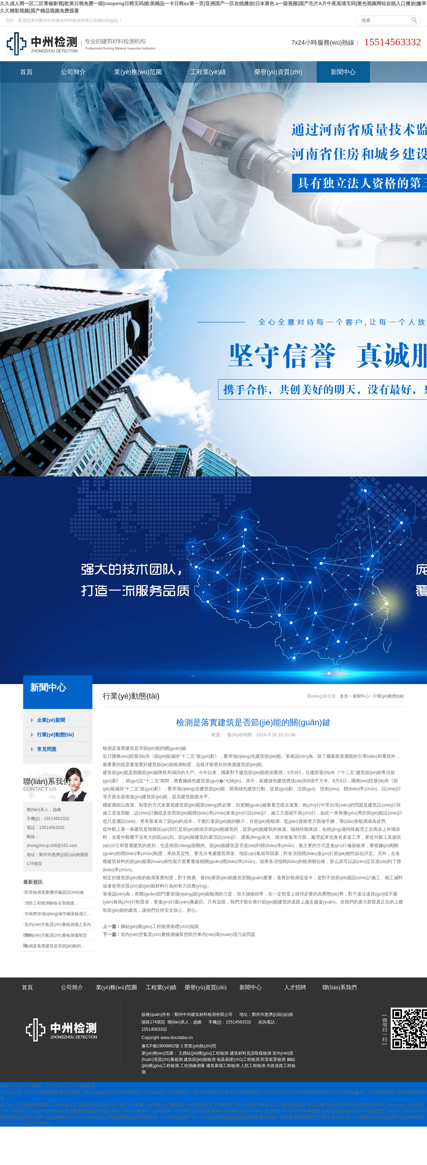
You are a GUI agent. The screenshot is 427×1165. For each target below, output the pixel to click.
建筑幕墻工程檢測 (222, 1065)
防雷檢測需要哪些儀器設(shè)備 (54, 892)
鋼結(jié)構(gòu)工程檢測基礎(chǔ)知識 (160, 926)
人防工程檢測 (252, 1065)
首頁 (26, 72)
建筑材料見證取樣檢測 (250, 1053)
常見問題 (46, 749)
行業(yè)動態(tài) (55, 734)
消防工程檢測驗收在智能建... (51, 903)
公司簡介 (73, 72)
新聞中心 (343, 72)
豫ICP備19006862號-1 (162, 1046)
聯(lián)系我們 (339, 987)
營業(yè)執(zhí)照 (200, 1046)
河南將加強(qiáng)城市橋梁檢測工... (58, 913)
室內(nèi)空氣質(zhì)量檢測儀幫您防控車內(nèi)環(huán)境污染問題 (188, 934)
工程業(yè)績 (208, 72)
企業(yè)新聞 (51, 720)
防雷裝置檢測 (273, 1059)
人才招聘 (295, 987)
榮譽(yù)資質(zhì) (278, 72)
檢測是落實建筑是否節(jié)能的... (55, 946)
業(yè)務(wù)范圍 (138, 72)
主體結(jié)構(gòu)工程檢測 (203, 1053)
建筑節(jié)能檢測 (200, 1059)
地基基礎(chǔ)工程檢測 (238, 1059)
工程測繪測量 (192, 1065)
